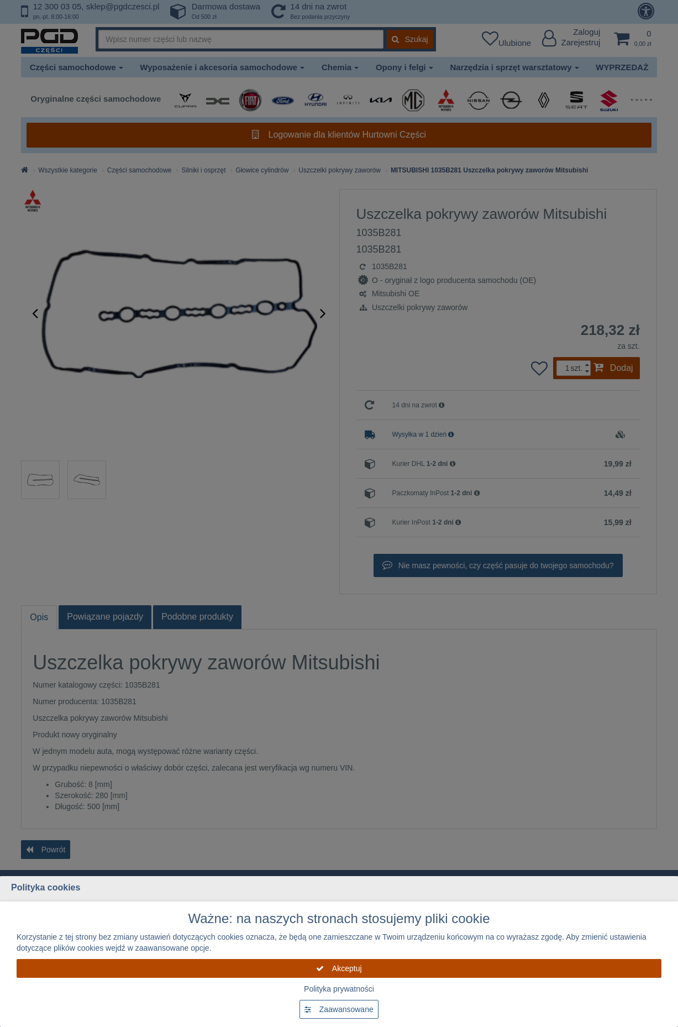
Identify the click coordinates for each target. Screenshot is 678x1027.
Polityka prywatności (339, 988)
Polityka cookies (45, 887)
